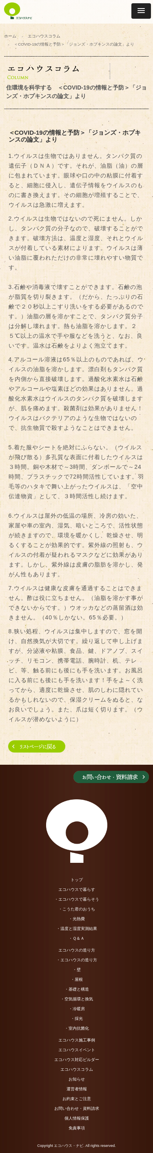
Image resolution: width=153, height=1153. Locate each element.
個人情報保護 (76, 1118)
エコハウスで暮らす (76, 889)
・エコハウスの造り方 (76, 960)
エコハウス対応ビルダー (76, 1059)
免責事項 (77, 1128)
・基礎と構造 (76, 989)
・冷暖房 (77, 1008)
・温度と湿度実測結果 (76, 928)
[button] (141, 11)
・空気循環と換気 (76, 999)
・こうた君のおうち (76, 909)
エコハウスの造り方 (76, 950)
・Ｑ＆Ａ (76, 938)
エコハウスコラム (44, 36)
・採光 (77, 1018)
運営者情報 (77, 1089)
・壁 (77, 969)
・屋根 (77, 979)
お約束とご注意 (76, 1098)
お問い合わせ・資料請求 (76, 1108)
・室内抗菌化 (76, 1028)
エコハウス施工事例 (76, 1040)
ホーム (10, 36)
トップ (77, 879)
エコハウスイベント (76, 1050)
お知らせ (77, 1079)
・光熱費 (77, 919)
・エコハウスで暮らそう (76, 899)
